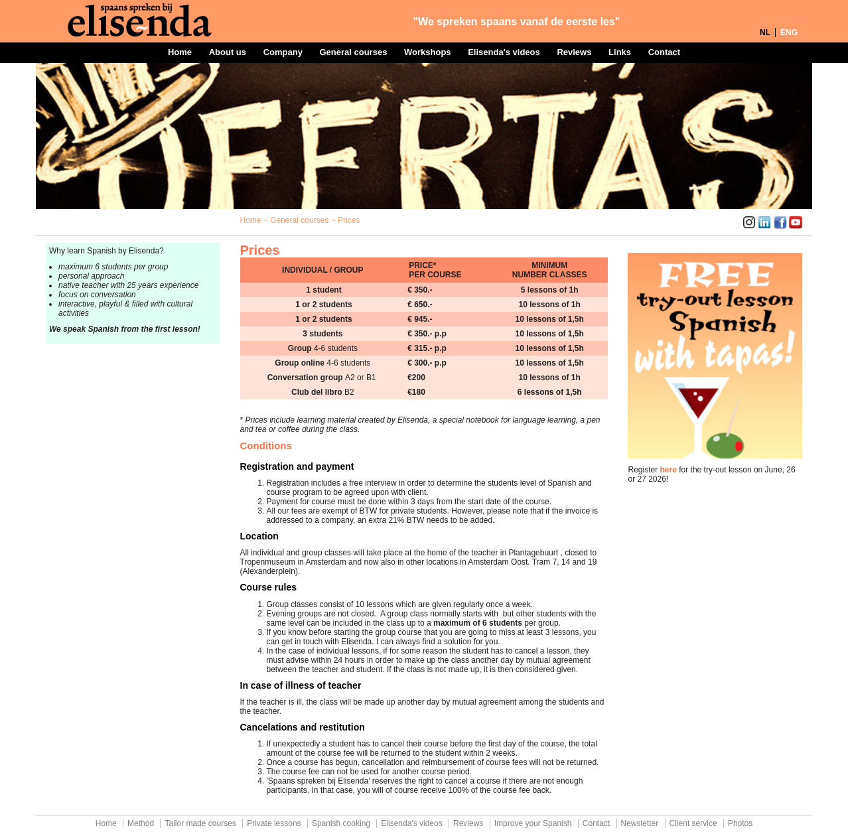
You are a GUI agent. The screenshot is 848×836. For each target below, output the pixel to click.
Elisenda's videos (504, 52)
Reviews (574, 52)
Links (619, 52)
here (668, 469)
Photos (740, 823)
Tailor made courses (200, 823)
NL (765, 32)
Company (283, 52)
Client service (693, 823)
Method (140, 823)
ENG (789, 32)
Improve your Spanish (533, 823)
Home (180, 52)
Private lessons (274, 823)
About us (227, 52)
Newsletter (640, 823)
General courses (353, 52)
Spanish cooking (341, 823)
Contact (664, 52)
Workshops (427, 52)
